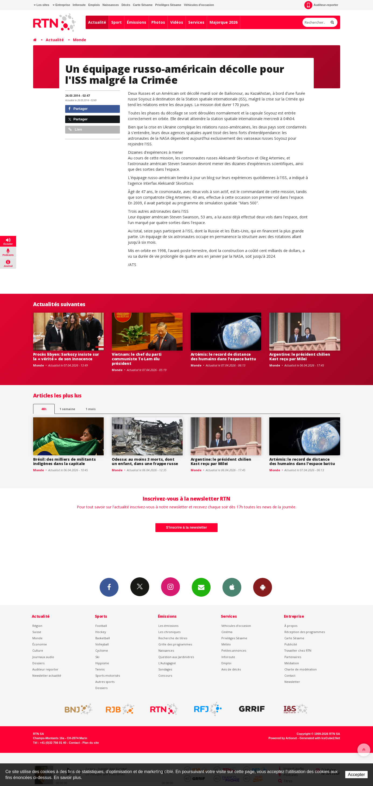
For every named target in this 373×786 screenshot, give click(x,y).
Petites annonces (233, 650)
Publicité (290, 644)
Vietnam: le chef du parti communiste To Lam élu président (137, 359)
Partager (78, 109)
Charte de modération (300, 669)
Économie (39, 644)
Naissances (111, 4)
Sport (116, 22)
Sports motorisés (107, 675)
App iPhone (231, 587)
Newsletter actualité (46, 675)
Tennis (99, 669)
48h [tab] (43, 409)
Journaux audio (43, 657)
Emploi (226, 663)
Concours (165, 675)
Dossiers (38, 663)
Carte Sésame (143, 4)
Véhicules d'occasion (199, 4)
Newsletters (201, 587)
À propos (290, 625)
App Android (262, 587)
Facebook (109, 587)
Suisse (36, 632)
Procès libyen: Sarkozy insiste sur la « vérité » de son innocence (66, 356)
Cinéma (226, 632)
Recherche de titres (172, 638)
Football (101, 625)
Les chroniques (169, 632)
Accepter (356, 774)
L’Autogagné (167, 663)
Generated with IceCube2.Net (319, 738)
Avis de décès (231, 669)
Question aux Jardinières (176, 657)
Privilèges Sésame (168, 4)
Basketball (102, 638)
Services (196, 22)
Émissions (136, 22)
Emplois (94, 4)
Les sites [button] (41, 4)
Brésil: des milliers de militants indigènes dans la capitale (64, 461)
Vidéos (176, 22)
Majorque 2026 (224, 22)
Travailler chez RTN (297, 650)
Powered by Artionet (283, 738)
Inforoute (79, 4)
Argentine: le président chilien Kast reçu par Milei (299, 356)
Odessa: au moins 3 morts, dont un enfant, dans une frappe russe (145, 461)
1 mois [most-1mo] (91, 409)
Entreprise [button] (61, 4)
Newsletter (292, 681)
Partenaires (292, 657)
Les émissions (168, 625)
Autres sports (104, 681)
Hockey (100, 632)
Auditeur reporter (45, 669)
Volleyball (102, 644)
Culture (37, 650)
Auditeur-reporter (321, 5)
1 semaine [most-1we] (67, 409)
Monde (79, 39)
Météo (226, 644)
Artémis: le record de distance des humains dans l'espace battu (223, 356)
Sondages (165, 669)
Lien (75, 129)
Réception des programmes (304, 632)
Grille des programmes (175, 644)
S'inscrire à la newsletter (186, 527)
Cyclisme (101, 650)
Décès (125, 4)
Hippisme (102, 663)
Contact (289, 675)
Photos (158, 22)
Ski (97, 657)
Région (37, 625)
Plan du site (90, 742)
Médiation (291, 663)
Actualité (97, 22)
